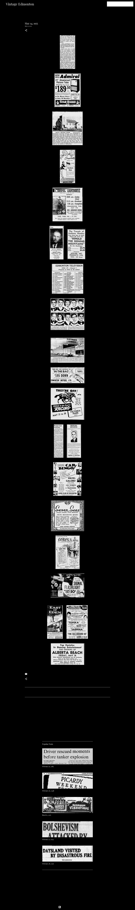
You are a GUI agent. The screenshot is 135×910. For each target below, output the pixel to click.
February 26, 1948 (48, 791)
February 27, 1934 (48, 839)
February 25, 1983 (48, 766)
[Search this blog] (122, 4)
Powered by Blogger (67, 907)
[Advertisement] (67, 718)
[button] (26, 30)
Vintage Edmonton (20, 4)
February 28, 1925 (48, 864)
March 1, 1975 (46, 815)
